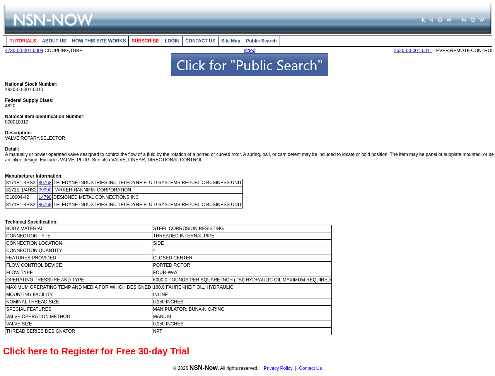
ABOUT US (54, 41)
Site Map (230, 41)
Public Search (261, 41)
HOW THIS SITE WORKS (99, 41)
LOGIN (172, 41)
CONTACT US (200, 41)
